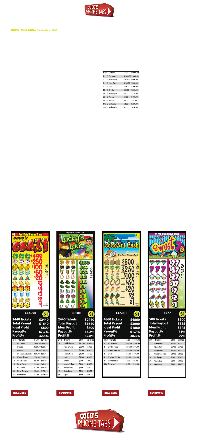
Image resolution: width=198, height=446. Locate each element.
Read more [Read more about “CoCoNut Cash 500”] (110, 392)
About (64, 21)
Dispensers (101, 21)
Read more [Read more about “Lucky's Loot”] (65, 392)
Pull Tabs (80, 21)
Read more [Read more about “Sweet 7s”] (156, 392)
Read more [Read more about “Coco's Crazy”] (19, 392)
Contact (132, 21)
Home (15, 30)
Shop (118, 21)
